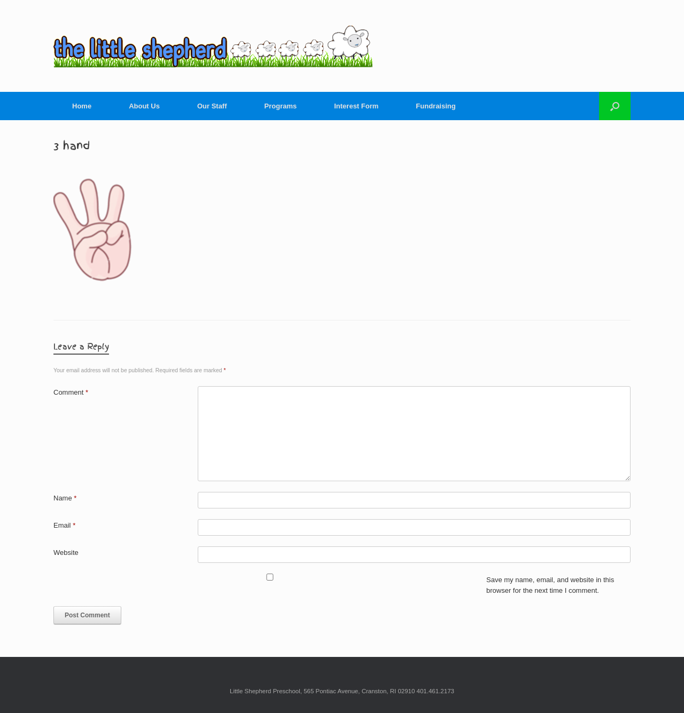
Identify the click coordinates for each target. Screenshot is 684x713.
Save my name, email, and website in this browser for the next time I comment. (550, 585)
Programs (281, 106)
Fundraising (435, 106)
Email (64, 525)
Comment (70, 392)
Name (64, 498)
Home (81, 106)
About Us (144, 106)
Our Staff (212, 106)
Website (66, 553)
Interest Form (356, 106)
